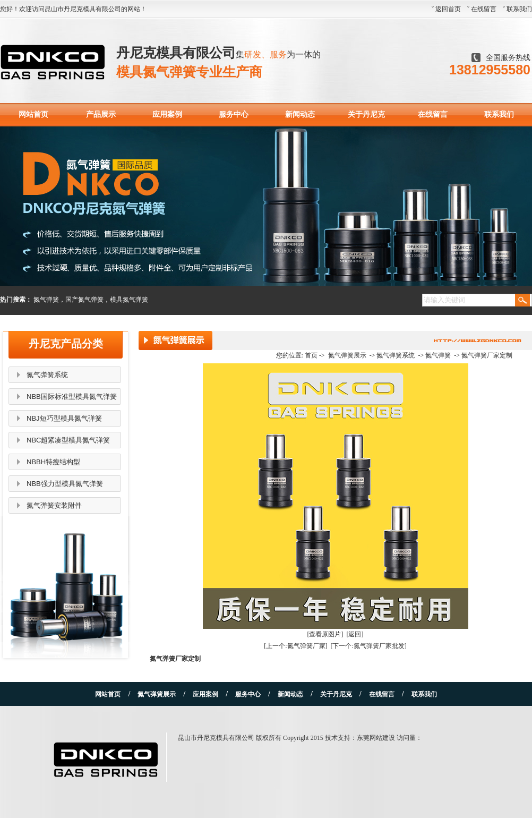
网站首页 (33, 114)
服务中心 (233, 114)
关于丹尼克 (366, 114)
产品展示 (101, 114)
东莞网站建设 (376, 738)
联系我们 (519, 9)
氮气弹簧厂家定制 (486, 355)
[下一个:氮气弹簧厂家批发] (369, 646)
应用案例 (167, 114)
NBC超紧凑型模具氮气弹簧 (68, 440)
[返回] (355, 634)
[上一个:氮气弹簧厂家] (295, 646)
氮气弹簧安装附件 (54, 505)
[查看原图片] (325, 634)
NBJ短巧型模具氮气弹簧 (64, 418)
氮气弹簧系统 (47, 375)
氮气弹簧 (46, 299)
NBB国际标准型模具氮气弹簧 (72, 397)
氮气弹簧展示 (347, 355)
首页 (311, 355)
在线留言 (483, 9)
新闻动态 (300, 114)
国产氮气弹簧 (84, 299)
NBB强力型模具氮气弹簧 (65, 484)
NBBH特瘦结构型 (53, 462)
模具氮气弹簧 (129, 299)
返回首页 (448, 9)
